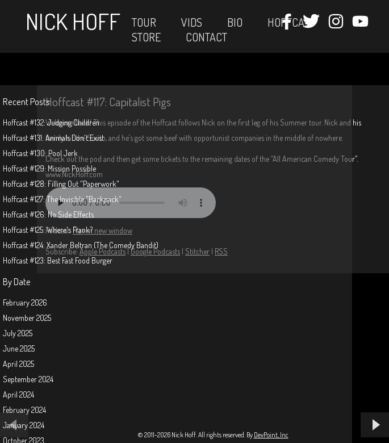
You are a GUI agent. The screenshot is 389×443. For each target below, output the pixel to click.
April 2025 (18, 364)
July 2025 (17, 333)
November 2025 (27, 318)
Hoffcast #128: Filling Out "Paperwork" (61, 184)
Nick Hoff (73, 21)
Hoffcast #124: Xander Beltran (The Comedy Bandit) (80, 245)
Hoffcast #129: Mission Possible (49, 168)
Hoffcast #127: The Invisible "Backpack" (62, 199)
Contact (206, 37)
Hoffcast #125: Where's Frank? (48, 230)
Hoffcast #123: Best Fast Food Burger (57, 260)
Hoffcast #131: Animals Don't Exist (53, 138)
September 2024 (28, 379)
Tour (144, 22)
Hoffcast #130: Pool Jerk (40, 153)
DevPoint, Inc (271, 435)
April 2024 (18, 394)
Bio (234, 22)
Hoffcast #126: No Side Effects (48, 214)
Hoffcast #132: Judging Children (51, 122)
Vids (191, 22)
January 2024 (23, 425)
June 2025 (19, 348)
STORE (146, 37)
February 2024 (24, 410)
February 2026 (25, 302)
